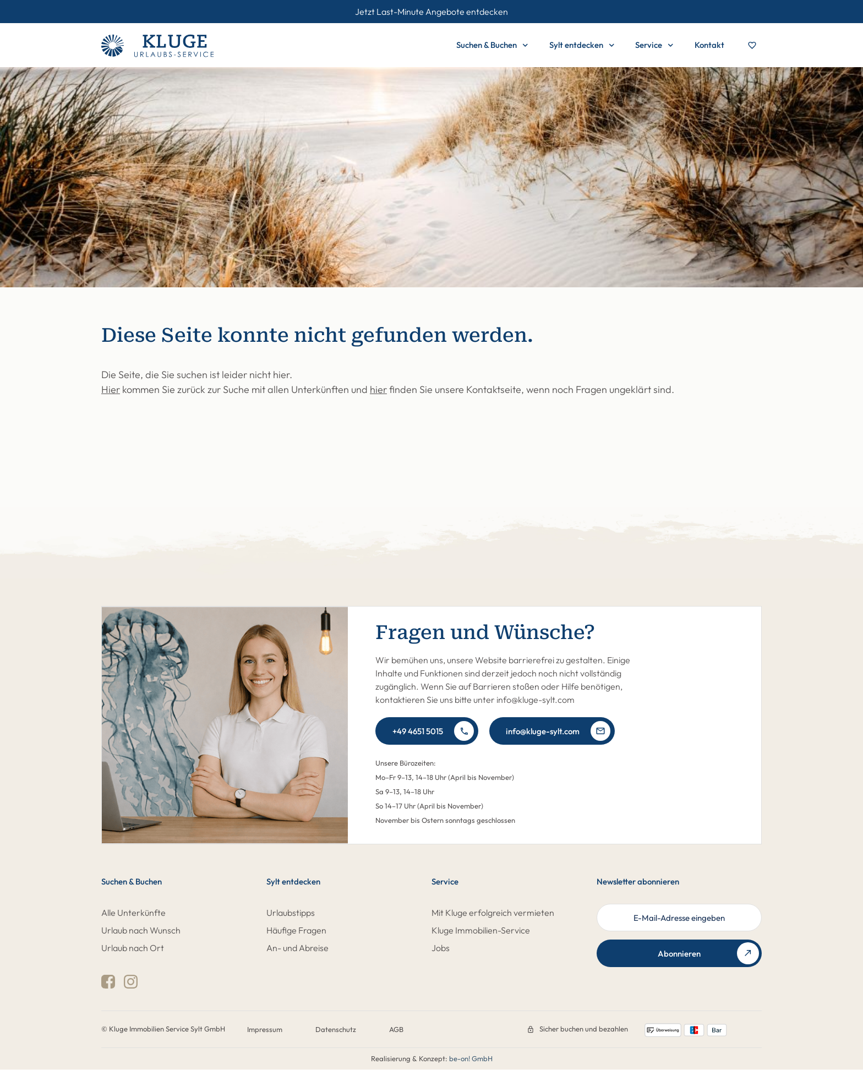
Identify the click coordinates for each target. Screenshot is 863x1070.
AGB (396, 1029)
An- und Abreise (297, 947)
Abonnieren (708, 953)
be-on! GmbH (471, 1058)
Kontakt (709, 45)
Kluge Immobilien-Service (481, 930)
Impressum (264, 1029)
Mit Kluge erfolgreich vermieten (493, 912)
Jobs (441, 947)
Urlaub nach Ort (132, 947)
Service (654, 45)
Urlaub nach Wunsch (141, 930)
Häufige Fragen (296, 930)
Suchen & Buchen (492, 45)
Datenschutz (335, 1029)
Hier (110, 389)
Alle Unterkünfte (133, 912)
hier (378, 389)
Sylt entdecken (582, 45)
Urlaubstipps (290, 912)
